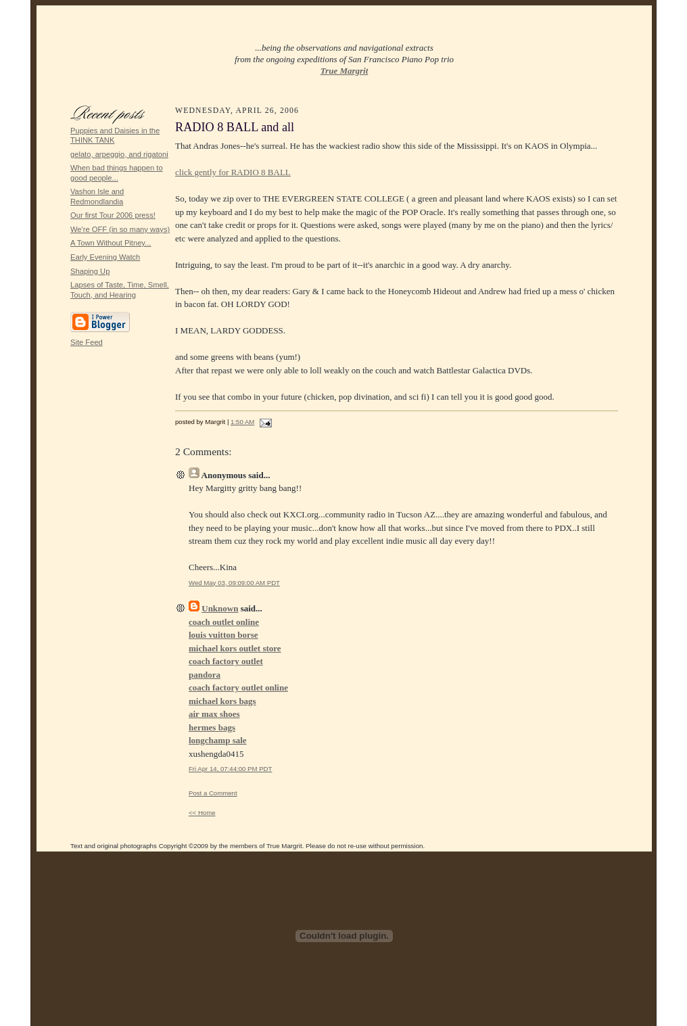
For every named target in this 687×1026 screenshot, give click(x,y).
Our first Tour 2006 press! (113, 215)
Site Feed (86, 342)
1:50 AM (242, 421)
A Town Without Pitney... (110, 243)
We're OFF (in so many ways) (120, 229)
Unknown (220, 608)
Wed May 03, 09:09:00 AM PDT (234, 582)
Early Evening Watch (105, 257)
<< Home (202, 812)
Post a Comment (213, 793)
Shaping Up (90, 271)
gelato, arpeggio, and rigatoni (119, 154)
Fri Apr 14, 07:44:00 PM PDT (230, 768)
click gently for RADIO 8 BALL (233, 172)
